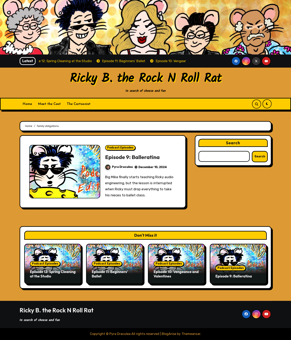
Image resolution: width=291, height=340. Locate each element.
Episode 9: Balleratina (132, 157)
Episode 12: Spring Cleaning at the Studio (53, 273)
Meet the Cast (49, 104)
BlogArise (169, 334)
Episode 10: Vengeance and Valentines (176, 273)
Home (27, 104)
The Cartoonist (79, 104)
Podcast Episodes (120, 147)
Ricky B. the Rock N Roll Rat (145, 79)
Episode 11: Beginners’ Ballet (110, 273)
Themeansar (190, 334)
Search (233, 142)
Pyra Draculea (119, 167)
